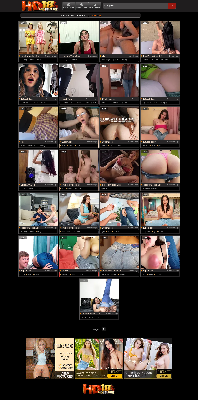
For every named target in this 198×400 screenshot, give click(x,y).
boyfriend (147, 231)
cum (78, 145)
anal (33, 102)
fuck (29, 274)
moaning (41, 145)
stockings (106, 59)
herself (40, 59)
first (144, 274)
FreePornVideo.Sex (30, 56)
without (78, 188)
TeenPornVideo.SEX (152, 56)
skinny (64, 59)
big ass (124, 102)
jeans (69, 188)
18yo (119, 145)
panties (116, 59)
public (70, 145)
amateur (73, 59)
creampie (41, 102)
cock (32, 59)
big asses (147, 102)
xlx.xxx (105, 56)
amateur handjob (150, 188)
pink (63, 145)
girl (63, 188)
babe (153, 145)
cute (23, 188)
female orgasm (89, 102)
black (82, 59)
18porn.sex (67, 142)
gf (154, 231)
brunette (164, 59)
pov (159, 145)
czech (116, 231)
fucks (160, 231)
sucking (24, 59)
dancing (122, 274)
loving (36, 274)
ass (39, 188)
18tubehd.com (27, 99)
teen (84, 317)
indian (145, 145)
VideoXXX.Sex (28, 185)
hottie (158, 274)
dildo (91, 317)
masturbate (76, 102)
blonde (105, 102)
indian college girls (162, 102)
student (65, 102)
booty (124, 59)
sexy (39, 231)
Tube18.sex (67, 99)
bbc (109, 231)
